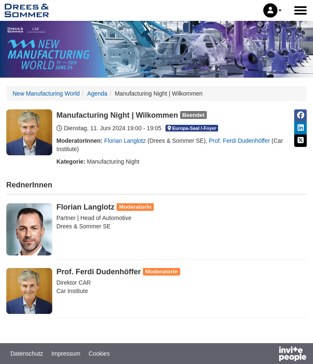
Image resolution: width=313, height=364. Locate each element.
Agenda (97, 93)
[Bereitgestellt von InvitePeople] (270, 354)
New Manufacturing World (46, 93)
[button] (272, 10)
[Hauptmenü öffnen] (300, 10)
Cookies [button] (99, 353)
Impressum (65, 353)
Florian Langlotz (125, 140)
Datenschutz (26, 353)
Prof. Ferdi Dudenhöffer (239, 140)
